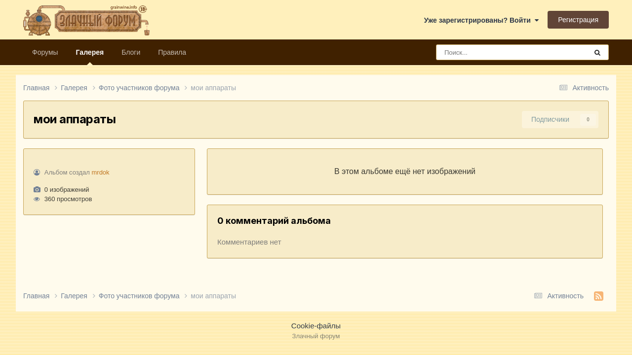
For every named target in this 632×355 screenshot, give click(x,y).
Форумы (45, 52)
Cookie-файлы (316, 325)
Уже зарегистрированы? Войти (481, 20)
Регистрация (578, 20)
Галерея (90, 56)
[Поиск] (493, 52)
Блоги (130, 52)
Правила (172, 52)
